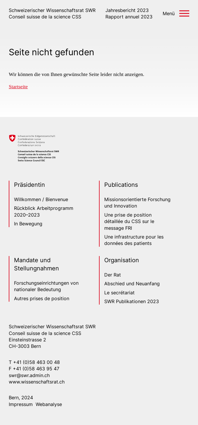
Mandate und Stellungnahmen (36, 264)
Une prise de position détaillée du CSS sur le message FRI (129, 221)
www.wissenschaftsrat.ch (37, 382)
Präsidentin (29, 184)
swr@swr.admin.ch (29, 375)
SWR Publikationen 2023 (131, 301)
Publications (121, 184)
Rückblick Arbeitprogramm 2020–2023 (43, 211)
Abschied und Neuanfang (132, 283)
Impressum (21, 404)
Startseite (18, 86)
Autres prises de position (41, 298)
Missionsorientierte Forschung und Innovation (137, 202)
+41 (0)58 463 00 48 (36, 362)
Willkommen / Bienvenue (41, 199)
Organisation (121, 260)
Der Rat (112, 275)
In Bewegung (28, 224)
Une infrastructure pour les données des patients (134, 240)
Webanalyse (49, 404)
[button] (176, 13)
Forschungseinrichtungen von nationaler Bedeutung (46, 286)
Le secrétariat (119, 293)
